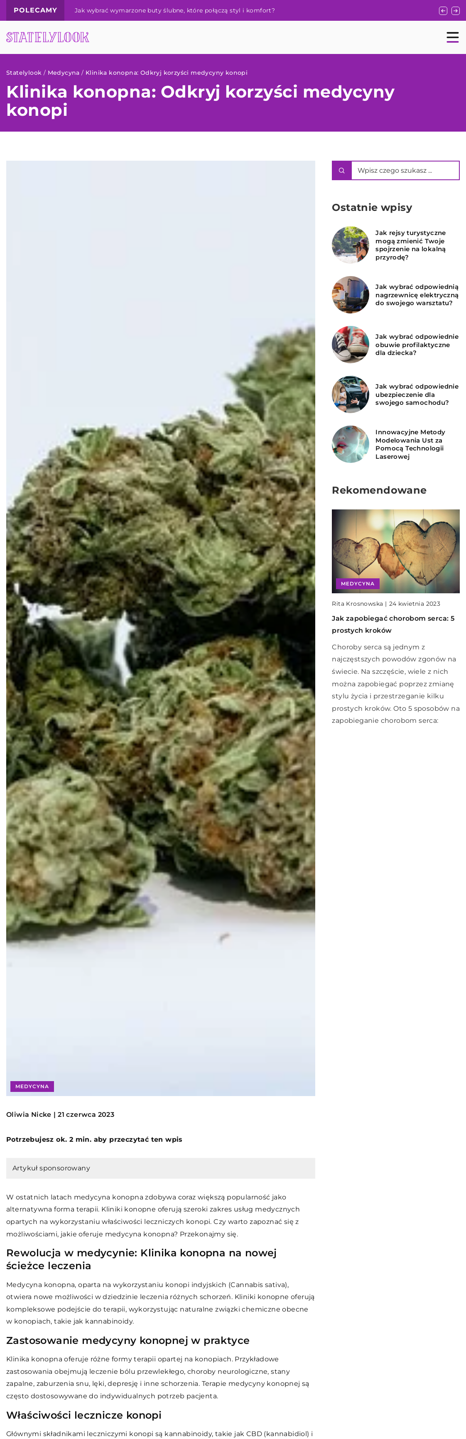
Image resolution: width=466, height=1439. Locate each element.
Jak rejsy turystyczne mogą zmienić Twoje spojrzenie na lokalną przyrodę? (410, 245)
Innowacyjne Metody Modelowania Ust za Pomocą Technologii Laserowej (410, 444)
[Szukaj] (342, 170)
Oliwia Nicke (29, 1114)
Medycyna (32, 1086)
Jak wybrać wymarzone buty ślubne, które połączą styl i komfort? (175, 10)
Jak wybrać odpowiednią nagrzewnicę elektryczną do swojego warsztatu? (417, 295)
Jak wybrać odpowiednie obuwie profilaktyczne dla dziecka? (417, 345)
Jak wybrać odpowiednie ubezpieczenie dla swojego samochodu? (417, 394)
